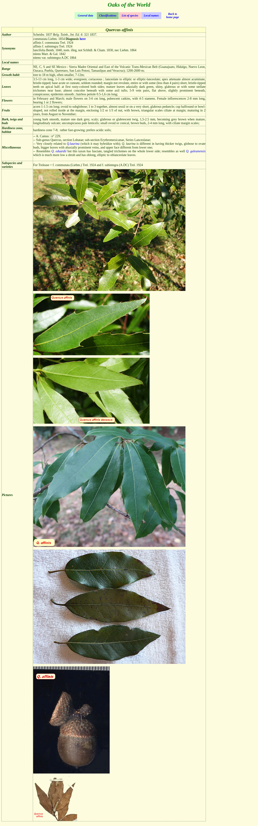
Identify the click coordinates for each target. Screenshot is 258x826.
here (83, 39)
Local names (151, 15)
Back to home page (172, 15)
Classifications (107, 15)
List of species (130, 15)
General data (85, 15)
